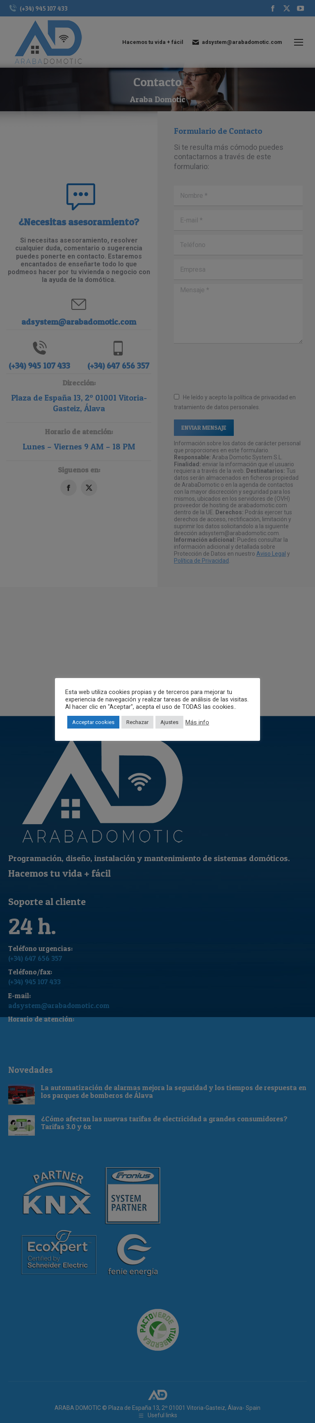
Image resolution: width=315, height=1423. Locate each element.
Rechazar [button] (137, 722)
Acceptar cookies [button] (93, 722)
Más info (197, 722)
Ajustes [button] (169, 722)
